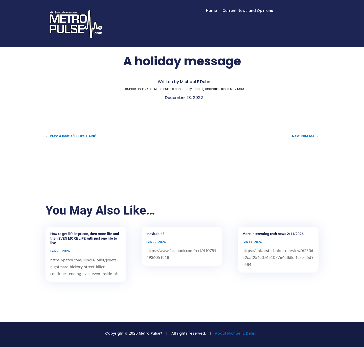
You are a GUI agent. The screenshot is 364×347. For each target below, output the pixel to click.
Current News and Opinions (247, 11)
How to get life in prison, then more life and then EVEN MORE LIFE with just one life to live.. (84, 238)
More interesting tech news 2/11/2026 (273, 234)
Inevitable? (155, 234)
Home (211, 11)
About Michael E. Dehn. (235, 333)
